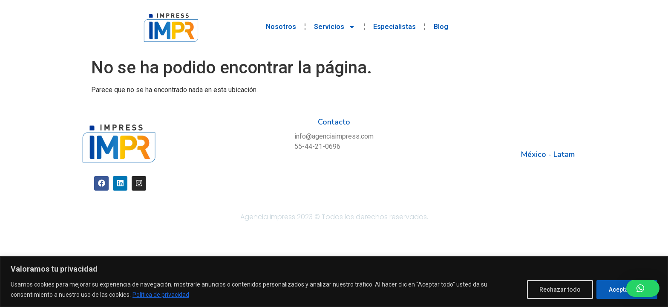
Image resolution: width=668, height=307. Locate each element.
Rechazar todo (560, 289)
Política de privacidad (160, 294)
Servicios (334, 27)
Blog (441, 27)
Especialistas (394, 27)
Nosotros (281, 27)
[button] (642, 288)
